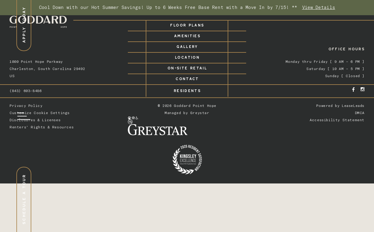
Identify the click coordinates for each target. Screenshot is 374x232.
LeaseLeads (353, 105)
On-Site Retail (187, 67)
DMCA (359, 112)
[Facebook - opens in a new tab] (353, 89)
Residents (187, 90)
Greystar (199, 112)
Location (187, 56)
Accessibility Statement (337, 120)
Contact (187, 78)
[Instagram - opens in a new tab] (362, 89)
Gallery (187, 46)
